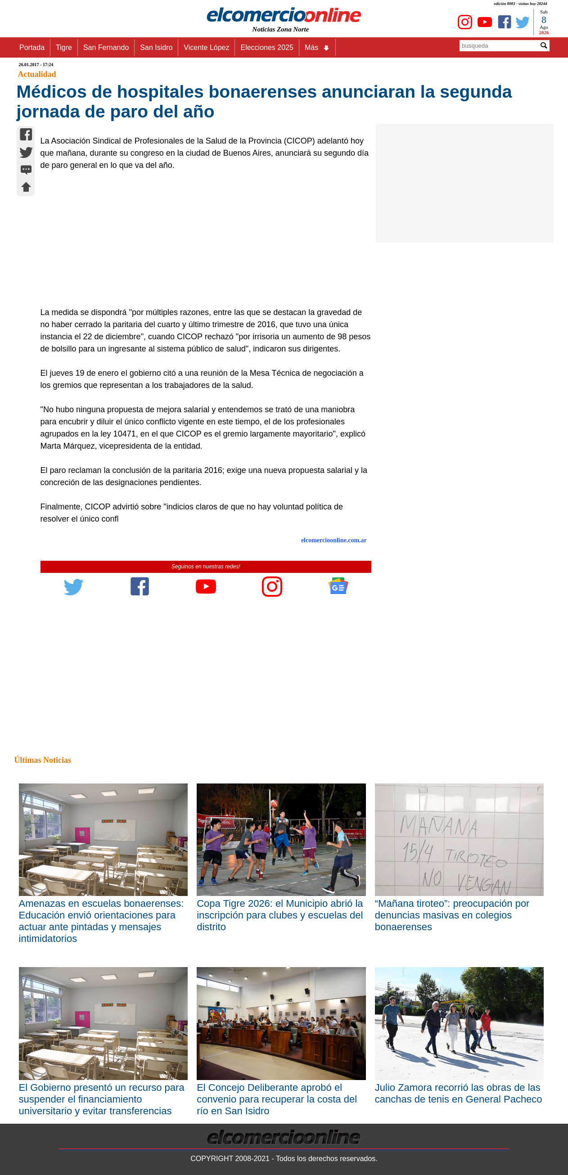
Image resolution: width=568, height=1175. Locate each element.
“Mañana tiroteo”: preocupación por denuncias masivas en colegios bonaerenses (452, 915)
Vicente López (206, 47)
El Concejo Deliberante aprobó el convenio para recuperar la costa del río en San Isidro (277, 1099)
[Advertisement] (201, 239)
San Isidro (156, 47)
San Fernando (106, 47)
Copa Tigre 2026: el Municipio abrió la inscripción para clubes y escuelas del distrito (280, 915)
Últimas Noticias (42, 760)
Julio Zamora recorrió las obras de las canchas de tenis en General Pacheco (458, 1093)
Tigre (64, 47)
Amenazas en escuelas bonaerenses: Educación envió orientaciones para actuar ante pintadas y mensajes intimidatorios (101, 921)
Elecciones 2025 (266, 47)
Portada (32, 47)
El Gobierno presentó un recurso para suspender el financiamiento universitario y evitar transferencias (102, 1099)
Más (317, 48)
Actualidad (37, 74)
